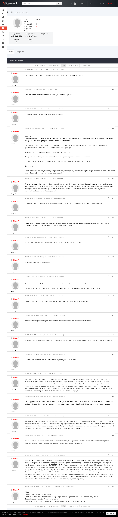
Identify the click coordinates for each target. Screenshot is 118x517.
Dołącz (110, 4)
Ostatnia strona (85, 65)
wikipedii (25, 515)
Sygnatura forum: (27, 30)
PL (91, 3)
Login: (26, 19)
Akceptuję (110, 513)
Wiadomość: (28, 26)
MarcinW (16, 73)
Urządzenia (20, 52)
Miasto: (26, 22)
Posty (11, 52)
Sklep (83, 4)
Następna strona (73, 65)
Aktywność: (28, 24)
